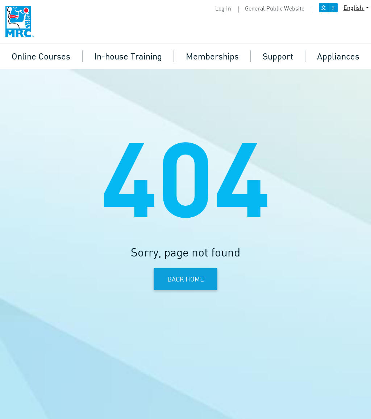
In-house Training (128, 56)
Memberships (212, 56)
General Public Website (274, 8)
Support (278, 56)
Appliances (338, 56)
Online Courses (41, 56)
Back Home (185, 279)
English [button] (353, 7)
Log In (223, 8)
